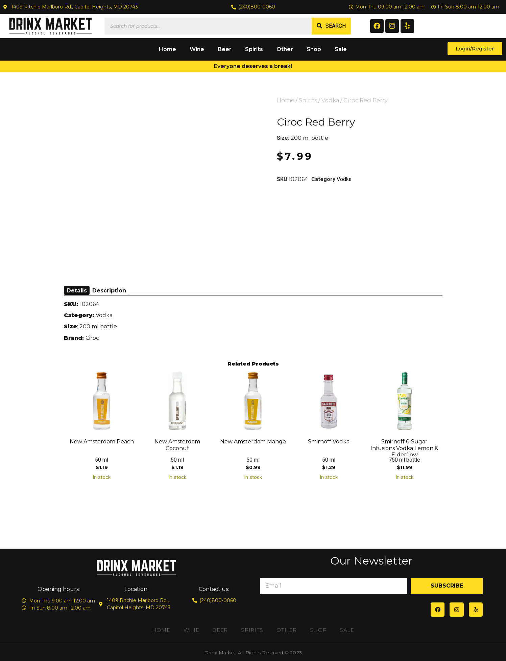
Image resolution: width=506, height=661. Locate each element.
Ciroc (92, 338)
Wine (197, 49)
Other (284, 49)
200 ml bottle (309, 138)
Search (336, 26)
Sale (341, 49)
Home (167, 49)
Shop (314, 49)
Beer (225, 49)
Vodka (330, 100)
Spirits (254, 49)
